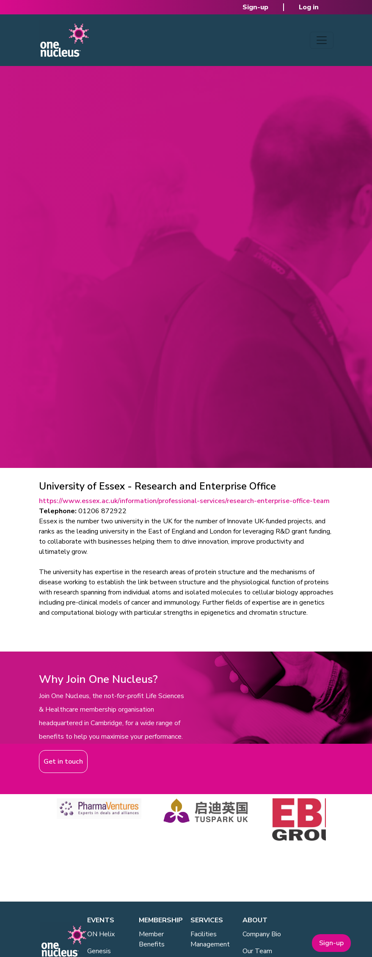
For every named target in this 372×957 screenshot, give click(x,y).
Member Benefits (152, 939)
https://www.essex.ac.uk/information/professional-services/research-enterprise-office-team (184, 501)
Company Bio (261, 934)
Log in (309, 7)
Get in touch (63, 761)
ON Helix (101, 934)
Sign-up (255, 7)
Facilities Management (210, 939)
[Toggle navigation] (321, 40)
